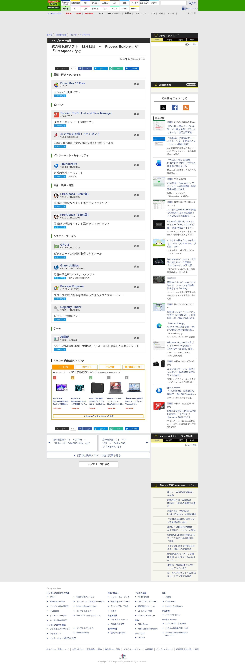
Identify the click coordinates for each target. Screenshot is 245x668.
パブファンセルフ (172, 615)
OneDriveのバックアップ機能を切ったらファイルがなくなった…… (181, 557)
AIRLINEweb (143, 597)
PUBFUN (166, 611)
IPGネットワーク (169, 619)
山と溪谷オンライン (119, 619)
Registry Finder (70, 307)
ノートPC (63, 367)
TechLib (141, 637)
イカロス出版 (140, 593)
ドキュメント (140, 13)
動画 (161, 13)
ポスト (64, 69)
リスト (73, 69)
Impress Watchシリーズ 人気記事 (175, 436)
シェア (87, 69)
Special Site (165, 85)
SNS (153, 13)
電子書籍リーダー (133, 367)
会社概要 (149, 649)
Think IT (53, 597)
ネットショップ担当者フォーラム (90, 601)
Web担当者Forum (57, 601)
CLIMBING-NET (117, 624)
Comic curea (170, 601)
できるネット (55, 633)
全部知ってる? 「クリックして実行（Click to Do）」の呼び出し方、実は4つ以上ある (181, 314)
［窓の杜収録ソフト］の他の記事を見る (98, 455)
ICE (163, 593)
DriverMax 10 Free (72, 83)
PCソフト (86, 367)
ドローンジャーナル (58, 616)
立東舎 (113, 611)
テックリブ (139, 633)
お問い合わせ (77, 649)
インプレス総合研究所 (59, 606)
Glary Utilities (69, 265)
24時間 (169, 40)
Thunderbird (68, 163)
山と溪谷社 (112, 616)
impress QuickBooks (173, 606)
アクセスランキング (169, 35)
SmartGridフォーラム (85, 597)
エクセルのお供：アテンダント (80, 134)
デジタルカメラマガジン (60, 629)
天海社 (168, 597)
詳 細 (136, 84)
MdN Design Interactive (148, 629)
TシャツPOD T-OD (119, 606)
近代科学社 (112, 629)
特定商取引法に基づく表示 (187, 649)
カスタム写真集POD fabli (176, 628)
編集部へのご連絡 (112, 649)
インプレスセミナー (84, 611)
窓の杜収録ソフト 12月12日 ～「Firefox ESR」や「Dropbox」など (115, 443)
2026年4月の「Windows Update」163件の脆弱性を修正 (181, 503)
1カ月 (192, 40)
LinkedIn (134, 69)
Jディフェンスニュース (148, 601)
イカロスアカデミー (146, 616)
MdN (137, 620)
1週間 (180, 40)
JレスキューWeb (145, 611)
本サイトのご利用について (57, 649)
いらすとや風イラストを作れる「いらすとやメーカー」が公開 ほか (181, 243)
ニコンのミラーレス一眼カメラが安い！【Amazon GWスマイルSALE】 (181, 372)
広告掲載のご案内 (94, 649)
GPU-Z (64, 244)
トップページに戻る (98, 464)
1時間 (157, 40)
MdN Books (143, 624)
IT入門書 (110, 367)
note (118, 69)
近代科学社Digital (118, 633)
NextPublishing (82, 633)
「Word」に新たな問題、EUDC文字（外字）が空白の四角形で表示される (181, 163)
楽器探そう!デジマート (120, 601)
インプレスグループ (164, 649)
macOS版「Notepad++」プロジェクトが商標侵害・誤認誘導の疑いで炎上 (181, 186)
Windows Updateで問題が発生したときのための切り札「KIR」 (181, 538)
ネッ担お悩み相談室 (58, 620)
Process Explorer (72, 286)
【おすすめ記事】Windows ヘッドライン (178, 485)
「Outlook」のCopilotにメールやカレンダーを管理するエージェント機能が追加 (181, 141)
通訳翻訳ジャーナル (146, 606)
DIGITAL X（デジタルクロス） (89, 616)
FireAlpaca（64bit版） (75, 214)
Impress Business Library (87, 606)
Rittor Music (113, 593)
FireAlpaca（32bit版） (75, 194)
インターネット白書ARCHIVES (63, 638)
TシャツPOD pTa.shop (175, 623)
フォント (171, 13)
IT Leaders (54, 611)
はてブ (102, 69)
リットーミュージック (120, 597)
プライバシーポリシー (132, 649)
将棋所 (64, 337)
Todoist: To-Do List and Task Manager (86, 113)
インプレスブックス (84, 628)
